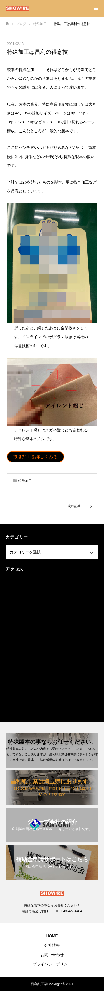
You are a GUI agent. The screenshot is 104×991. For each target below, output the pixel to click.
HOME (52, 936)
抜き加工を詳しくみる (35, 456)
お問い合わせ (52, 954)
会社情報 (52, 945)
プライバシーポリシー (52, 964)
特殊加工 (25, 481)
